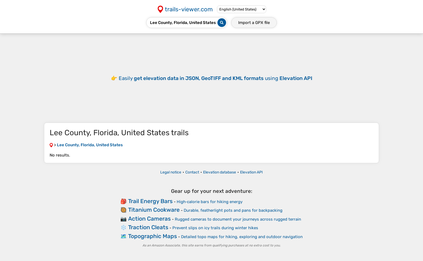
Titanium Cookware (154, 209)
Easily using (215, 78)
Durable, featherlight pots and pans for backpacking (233, 210)
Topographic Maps (152, 236)
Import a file (254, 22)
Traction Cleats (148, 227)
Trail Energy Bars (150, 201)
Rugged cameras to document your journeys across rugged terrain (238, 219)
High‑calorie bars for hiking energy (210, 201)
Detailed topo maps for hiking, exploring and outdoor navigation (242, 236)
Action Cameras (149, 218)
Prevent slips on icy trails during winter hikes (215, 227)
